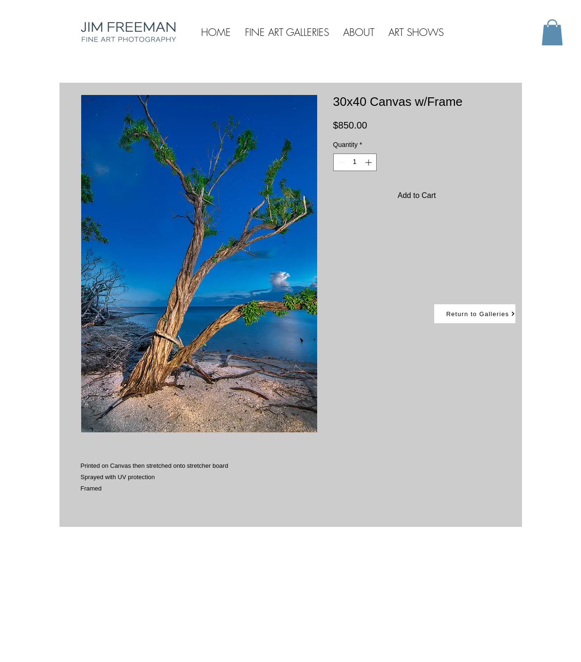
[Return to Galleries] (474, 313)
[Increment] (369, 162)
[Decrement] (340, 162)
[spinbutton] (354, 162)
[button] (552, 32)
